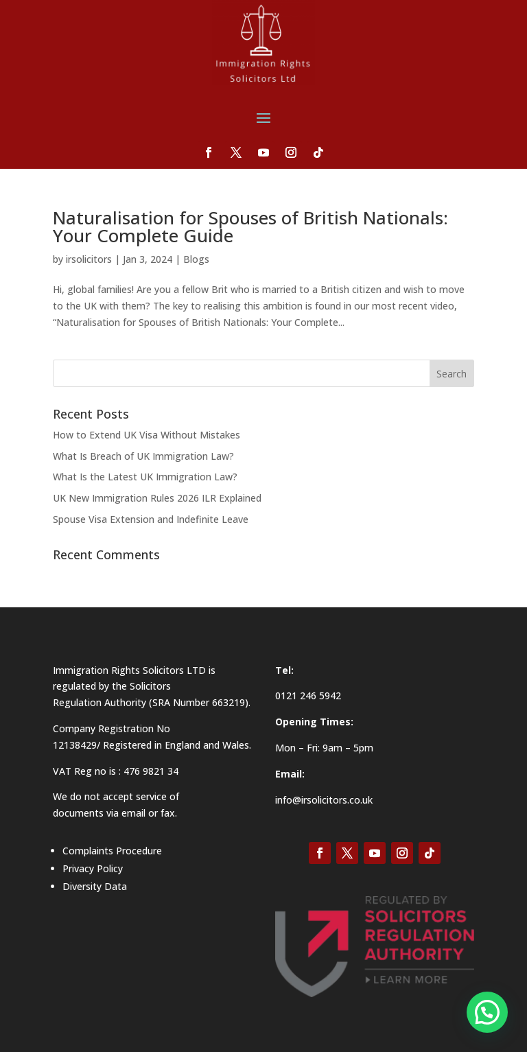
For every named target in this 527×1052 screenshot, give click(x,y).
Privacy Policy (92, 868)
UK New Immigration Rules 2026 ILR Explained (157, 497)
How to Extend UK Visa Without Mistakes (146, 434)
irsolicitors (89, 259)
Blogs (196, 259)
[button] (487, 1012)
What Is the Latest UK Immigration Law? (145, 476)
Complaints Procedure (112, 850)
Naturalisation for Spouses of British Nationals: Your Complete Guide (250, 226)
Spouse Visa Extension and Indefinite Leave (150, 519)
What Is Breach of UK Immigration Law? (143, 456)
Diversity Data (94, 886)
